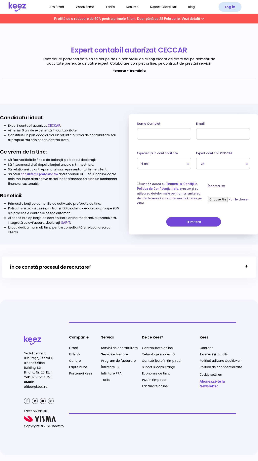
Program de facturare (118, 360)
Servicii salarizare (114, 354)
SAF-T (65, 223)
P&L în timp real (154, 379)
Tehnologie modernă (158, 354)
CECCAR (54, 125)
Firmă (73, 348)
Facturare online (155, 386)
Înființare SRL (111, 367)
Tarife (110, 7)
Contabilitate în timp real (161, 360)
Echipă (74, 354)
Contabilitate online (157, 348)
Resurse (132, 7)
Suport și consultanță (158, 367)
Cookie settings (211, 374)
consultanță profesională (39, 174)
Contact (206, 348)
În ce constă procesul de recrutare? (51, 267)
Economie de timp (156, 373)
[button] (230, 7)
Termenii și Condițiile (181, 184)
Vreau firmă (85, 7)
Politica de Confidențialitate (157, 189)
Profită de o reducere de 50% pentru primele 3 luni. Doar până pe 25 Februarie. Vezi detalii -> (129, 19)
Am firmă (56, 7)
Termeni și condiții (214, 354)
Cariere (75, 360)
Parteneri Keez (80, 373)
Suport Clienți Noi (163, 7)
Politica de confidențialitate (221, 367)
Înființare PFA (111, 373)
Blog (191, 7)
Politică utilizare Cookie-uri (220, 360)
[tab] (129, 267)
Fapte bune (78, 367)
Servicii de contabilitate (119, 348)
